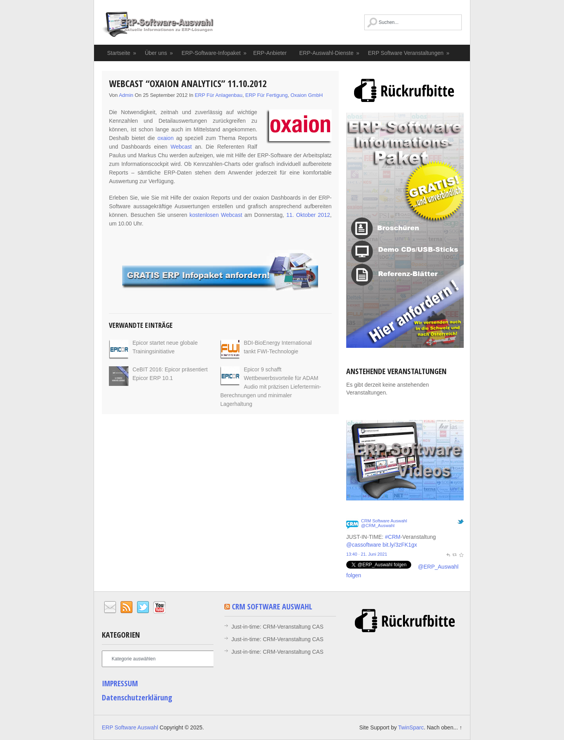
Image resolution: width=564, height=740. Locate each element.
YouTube (159, 607)
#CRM (393, 537)
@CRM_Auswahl (377, 525)
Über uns (159, 53)
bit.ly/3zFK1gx (400, 545)
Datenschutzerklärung (137, 697)
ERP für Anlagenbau (218, 95)
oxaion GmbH (307, 95)
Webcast (181, 147)
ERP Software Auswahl (158, 25)
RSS (126, 607)
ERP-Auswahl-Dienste (329, 53)
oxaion (165, 138)
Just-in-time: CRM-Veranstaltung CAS (277, 627)
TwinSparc (411, 727)
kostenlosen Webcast (216, 215)
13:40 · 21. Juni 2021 (366, 554)
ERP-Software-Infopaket (214, 53)
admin (126, 95)
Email (110, 607)
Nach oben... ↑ (444, 727)
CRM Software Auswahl (384, 520)
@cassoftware (363, 545)
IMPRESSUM (120, 683)
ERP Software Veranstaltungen (409, 53)
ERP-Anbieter (270, 53)
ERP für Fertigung (266, 95)
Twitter (143, 607)
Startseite (122, 53)
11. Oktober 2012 (308, 215)
